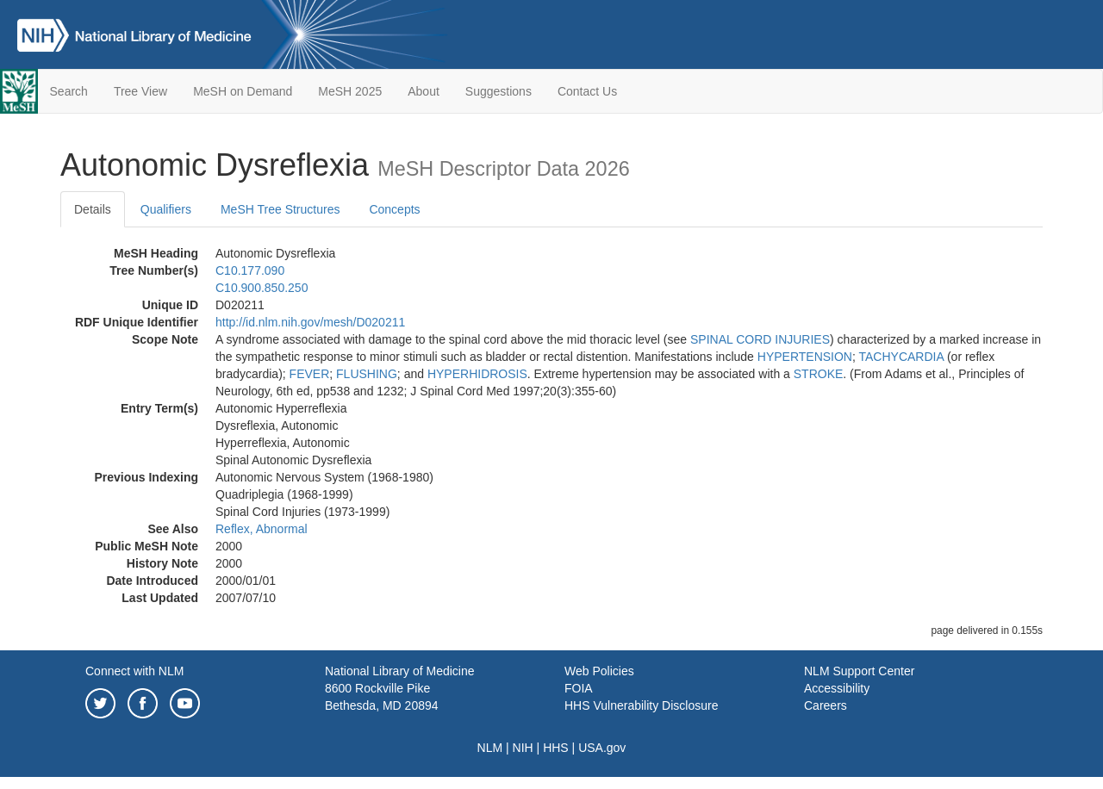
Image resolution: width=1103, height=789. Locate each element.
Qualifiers (165, 209)
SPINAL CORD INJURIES (760, 339)
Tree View (140, 91)
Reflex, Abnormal (261, 529)
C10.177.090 (249, 270)
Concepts (394, 209)
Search (69, 91)
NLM (490, 748)
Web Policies (599, 671)
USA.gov (602, 748)
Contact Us (587, 91)
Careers (825, 705)
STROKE (819, 374)
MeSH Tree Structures (280, 209)
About (423, 91)
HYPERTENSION (804, 356)
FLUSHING (366, 374)
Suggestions (498, 91)
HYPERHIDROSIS (477, 374)
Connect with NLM (134, 671)
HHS (556, 748)
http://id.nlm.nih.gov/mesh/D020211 (310, 322)
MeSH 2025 (350, 91)
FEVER (310, 374)
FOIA (578, 688)
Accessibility (836, 688)
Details (92, 209)
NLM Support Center (859, 671)
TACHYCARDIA (901, 356)
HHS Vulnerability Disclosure (641, 705)
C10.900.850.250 (261, 288)
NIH (523, 748)
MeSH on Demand (242, 91)
